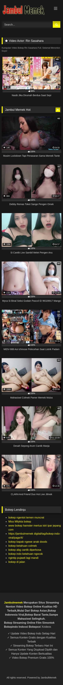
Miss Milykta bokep (19, 521)
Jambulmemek (13, 602)
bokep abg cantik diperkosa (24, 549)
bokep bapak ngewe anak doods (27, 541)
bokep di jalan (16, 561)
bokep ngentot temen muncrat (26, 517)
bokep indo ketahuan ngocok (25, 553)
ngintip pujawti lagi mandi (23, 557)
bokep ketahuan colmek (22, 545)
